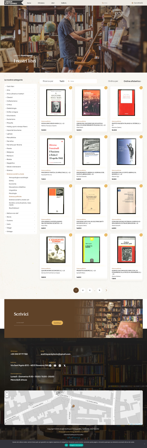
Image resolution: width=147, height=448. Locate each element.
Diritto (11, 181)
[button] (73, 406)
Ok (66, 445)
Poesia (9, 148)
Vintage (9, 231)
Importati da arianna (14, 130)
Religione (10, 152)
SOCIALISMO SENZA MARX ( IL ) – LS (52, 123)
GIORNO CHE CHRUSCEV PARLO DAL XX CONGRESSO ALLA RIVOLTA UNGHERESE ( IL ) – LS (126, 272)
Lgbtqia (9, 134)
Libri (52, 3)
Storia (9, 217)
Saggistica (11, 163)
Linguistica (13, 190)
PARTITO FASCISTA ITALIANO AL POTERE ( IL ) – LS (126, 124)
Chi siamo (41, 3)
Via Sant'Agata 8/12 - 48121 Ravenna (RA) (30, 365)
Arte (8, 90)
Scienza (9, 170)
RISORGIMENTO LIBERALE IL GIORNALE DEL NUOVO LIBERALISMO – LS (90, 173)
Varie (9, 224)
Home (29, 3)
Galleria (63, 3)
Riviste (9, 159)
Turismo (10, 221)
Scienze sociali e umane (15, 174)
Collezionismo (12, 101)
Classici (10, 97)
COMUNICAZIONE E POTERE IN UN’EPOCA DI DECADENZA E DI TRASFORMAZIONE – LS (126, 222)
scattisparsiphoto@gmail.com (55, 354)
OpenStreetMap (138, 424)
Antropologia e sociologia (18, 178)
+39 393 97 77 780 (19, 354)
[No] (145, 444)
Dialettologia (11, 108)
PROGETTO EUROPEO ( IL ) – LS (86, 270)
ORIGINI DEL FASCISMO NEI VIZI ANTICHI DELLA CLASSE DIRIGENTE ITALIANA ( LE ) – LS (91, 124)
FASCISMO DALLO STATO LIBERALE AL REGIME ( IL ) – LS (124, 173)
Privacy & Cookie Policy (66, 432)
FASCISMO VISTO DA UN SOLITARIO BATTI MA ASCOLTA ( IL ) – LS (90, 222)
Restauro (10, 156)
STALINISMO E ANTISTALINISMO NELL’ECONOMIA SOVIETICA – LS (51, 222)
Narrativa (10, 141)
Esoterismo (11, 119)
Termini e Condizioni (81, 432)
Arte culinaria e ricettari (15, 94)
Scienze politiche (15, 197)
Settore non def (12, 213)
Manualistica (11, 138)
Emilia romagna (12, 112)
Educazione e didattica (17, 187)
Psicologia (13, 193)
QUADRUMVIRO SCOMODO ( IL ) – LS (53, 270)
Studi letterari (14, 208)
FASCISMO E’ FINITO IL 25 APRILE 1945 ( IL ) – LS (55, 172)
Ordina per (113, 81)
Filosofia (10, 123)
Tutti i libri (10, 86)
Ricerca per (48, 81)
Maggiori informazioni (76, 445)
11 (99, 290)
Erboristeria (11, 116)
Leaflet (130, 424)
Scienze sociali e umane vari (19, 200)
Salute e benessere (14, 167)
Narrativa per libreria (14, 145)
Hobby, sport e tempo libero (17, 127)
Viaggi (9, 228)
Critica (9, 105)
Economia (12, 184)
